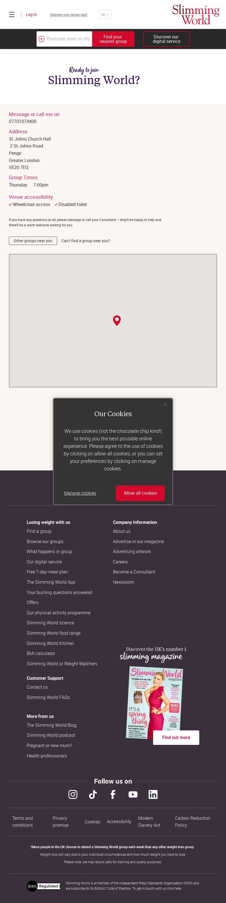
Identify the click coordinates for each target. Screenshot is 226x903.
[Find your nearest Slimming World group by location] (41, 39)
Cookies (92, 822)
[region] (113, 451)
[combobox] (85, 39)
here (178, 888)
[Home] (196, 14)
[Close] (165, 404)
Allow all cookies (140, 493)
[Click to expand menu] (11, 14)
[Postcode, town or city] (64, 39)
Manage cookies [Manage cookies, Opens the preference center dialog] (80, 493)
